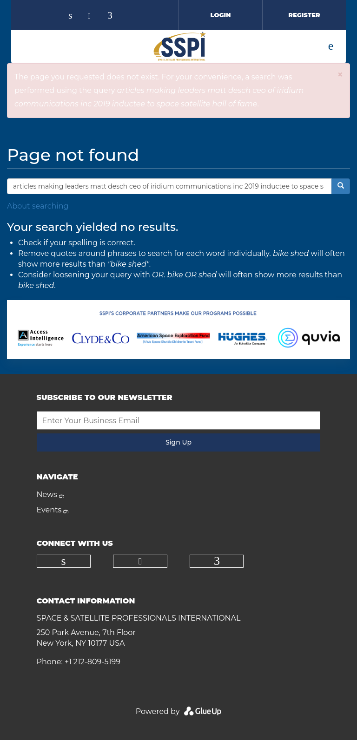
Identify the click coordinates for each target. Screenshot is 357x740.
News (47, 494)
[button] (340, 74)
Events (49, 509)
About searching (37, 206)
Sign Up (178, 442)
